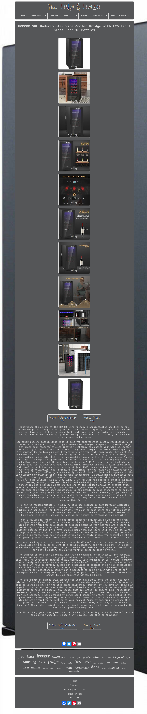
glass (79, 657)
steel (87, 662)
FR (77, 698)
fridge (53, 661)
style (128, 657)
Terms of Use (74, 694)
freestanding (31, 667)
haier (63, 663)
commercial (74, 671)
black (30, 656)
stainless (113, 667)
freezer (43, 656)
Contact (74, 685)
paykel (104, 668)
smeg (108, 662)
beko (94, 663)
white (69, 667)
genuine (87, 657)
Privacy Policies (74, 689)
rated (52, 668)
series (124, 668)
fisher (103, 658)
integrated (118, 657)
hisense (60, 668)
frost (78, 661)
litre (109, 657)
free (21, 656)
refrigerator (82, 667)
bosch (115, 662)
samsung (29, 662)
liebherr (123, 663)
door (95, 667)
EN (71, 698)
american (60, 656)
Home (74, 681)
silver (96, 656)
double (45, 668)
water (72, 657)
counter (100, 663)
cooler (70, 663)
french (42, 662)
